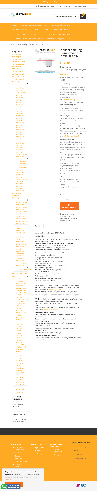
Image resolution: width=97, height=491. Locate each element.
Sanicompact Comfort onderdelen (20, 229)
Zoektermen (19, 453)
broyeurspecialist (25, 271)
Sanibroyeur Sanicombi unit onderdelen (23, 165)
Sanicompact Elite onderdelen (22, 223)
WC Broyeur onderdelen (20, 260)
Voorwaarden (20, 388)
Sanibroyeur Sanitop (20, 109)
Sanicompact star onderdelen (22, 246)
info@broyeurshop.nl (69, 101)
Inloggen (67, 6)
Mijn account (39, 448)
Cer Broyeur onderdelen (20, 256)
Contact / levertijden (19, 274)
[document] (23, 479)
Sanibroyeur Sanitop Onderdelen (20, 103)
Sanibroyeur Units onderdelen (18, 81)
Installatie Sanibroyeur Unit (21, 317)
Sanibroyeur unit (18, 75)
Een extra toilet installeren (21, 286)
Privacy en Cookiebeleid (19, 449)
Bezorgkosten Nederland (20, 361)
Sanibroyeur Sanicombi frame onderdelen (21, 155)
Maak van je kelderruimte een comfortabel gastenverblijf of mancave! (22, 302)
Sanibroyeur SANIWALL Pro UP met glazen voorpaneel (22, 181)
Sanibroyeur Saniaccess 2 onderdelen (20, 121)
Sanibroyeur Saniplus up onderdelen (20, 142)
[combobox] (65, 16)
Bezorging (57, 455)
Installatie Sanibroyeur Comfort (20, 330)
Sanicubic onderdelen (20, 251)
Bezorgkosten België (20, 365)
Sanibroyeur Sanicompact (16, 57)
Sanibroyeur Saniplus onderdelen (20, 135)
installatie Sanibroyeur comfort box (20, 343)
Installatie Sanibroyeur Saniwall (20, 336)
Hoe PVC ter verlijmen (20, 379)
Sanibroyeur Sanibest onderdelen (20, 149)
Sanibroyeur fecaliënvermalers (18, 61)
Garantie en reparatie (20, 370)
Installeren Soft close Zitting (21, 349)
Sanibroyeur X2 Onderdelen (21, 97)
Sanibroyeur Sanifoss (19, 72)
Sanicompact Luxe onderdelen (21, 219)
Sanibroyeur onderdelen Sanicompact (16, 197)
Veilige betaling (21, 390)
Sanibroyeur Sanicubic (16, 69)
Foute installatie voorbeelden (21, 384)
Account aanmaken (79, 6)
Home (12, 46)
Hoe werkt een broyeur (21, 375)
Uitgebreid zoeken (18, 465)
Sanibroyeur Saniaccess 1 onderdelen (20, 115)
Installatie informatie (19, 281)
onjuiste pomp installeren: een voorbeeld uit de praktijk (21, 292)
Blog (60, 6)
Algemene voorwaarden (59, 451)
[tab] (37, 227)
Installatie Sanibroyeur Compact (20, 323)
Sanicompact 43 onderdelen (21, 204)
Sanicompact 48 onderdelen (21, 209)
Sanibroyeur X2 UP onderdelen (21, 93)
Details (37, 227)
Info (13, 277)
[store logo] (21, 15)
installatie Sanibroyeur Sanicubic (20, 355)
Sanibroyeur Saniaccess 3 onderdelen (20, 128)
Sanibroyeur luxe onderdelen (21, 88)
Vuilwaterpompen (18, 65)
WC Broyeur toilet (18, 78)
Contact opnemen (18, 457)
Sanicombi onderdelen (20, 242)
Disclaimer (19, 393)
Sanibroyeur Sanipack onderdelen (20, 189)
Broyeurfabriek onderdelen (21, 265)
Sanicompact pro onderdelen (21, 214)
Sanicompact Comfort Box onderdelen (20, 236)
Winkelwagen (39, 454)
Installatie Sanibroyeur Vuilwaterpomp (21, 311)
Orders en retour (21, 461)
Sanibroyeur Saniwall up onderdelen (20, 174)
